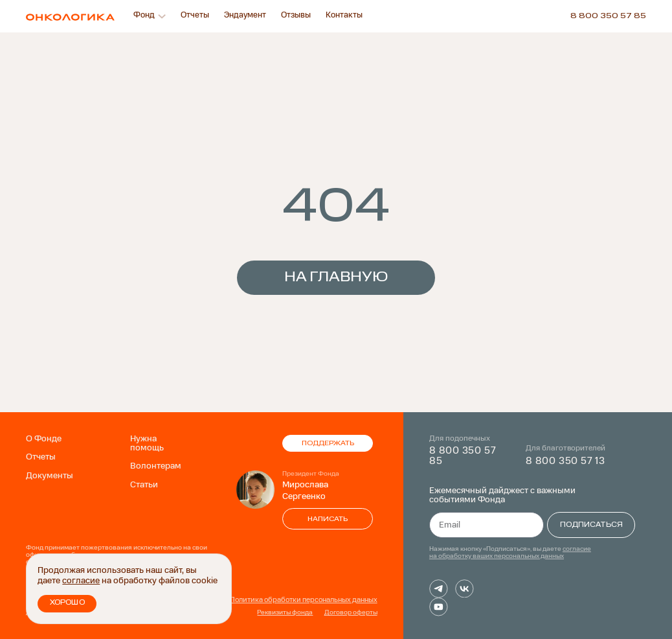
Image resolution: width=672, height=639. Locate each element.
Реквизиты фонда (285, 613)
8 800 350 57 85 (608, 16)
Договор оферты (350, 613)
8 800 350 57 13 (565, 461)
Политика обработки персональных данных (303, 600)
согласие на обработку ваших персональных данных (510, 552)
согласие (81, 582)
